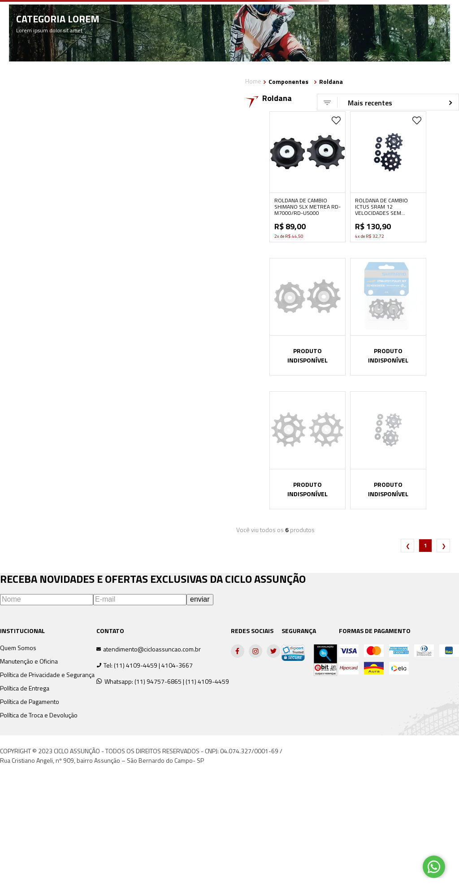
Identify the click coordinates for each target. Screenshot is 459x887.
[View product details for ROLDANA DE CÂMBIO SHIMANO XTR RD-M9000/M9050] (388, 316)
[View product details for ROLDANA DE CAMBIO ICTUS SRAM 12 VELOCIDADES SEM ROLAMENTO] (388, 177)
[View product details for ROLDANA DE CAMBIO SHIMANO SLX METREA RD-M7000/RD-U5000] (307, 177)
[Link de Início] (253, 82)
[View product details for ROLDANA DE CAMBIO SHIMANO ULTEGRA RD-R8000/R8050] (307, 316)
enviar (200, 599)
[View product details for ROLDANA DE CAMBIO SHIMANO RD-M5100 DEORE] (307, 450)
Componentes (288, 81)
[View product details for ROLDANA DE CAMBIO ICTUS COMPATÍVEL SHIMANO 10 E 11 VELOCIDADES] (388, 450)
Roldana (331, 81)
